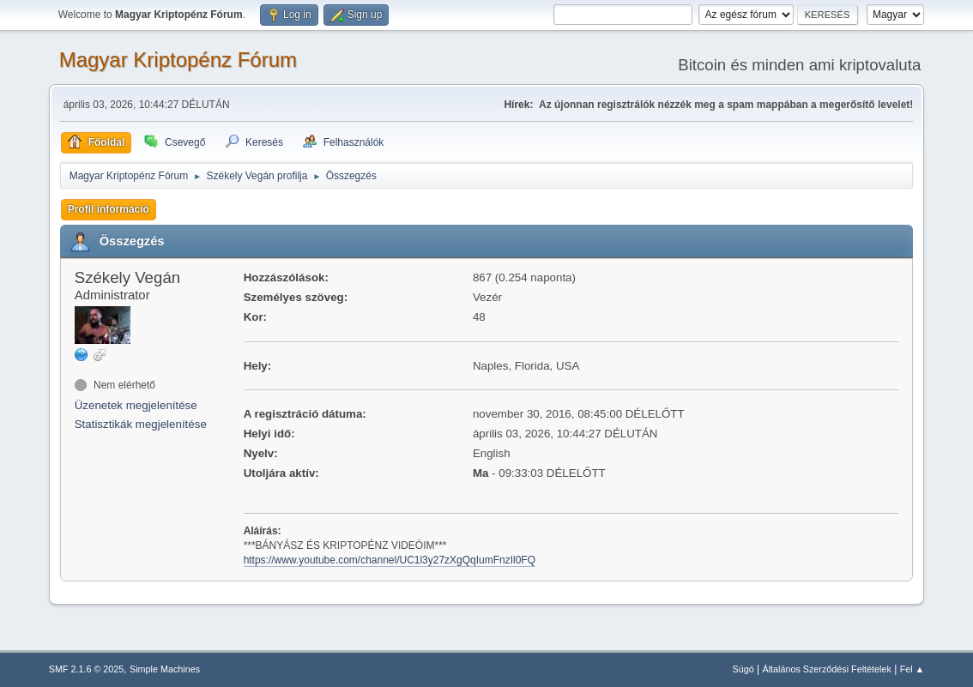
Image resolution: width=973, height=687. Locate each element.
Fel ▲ (912, 669)
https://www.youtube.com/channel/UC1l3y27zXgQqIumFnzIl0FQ (389, 560)
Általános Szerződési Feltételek (826, 669)
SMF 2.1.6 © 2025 (86, 669)
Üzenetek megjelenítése (136, 405)
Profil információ (108, 209)
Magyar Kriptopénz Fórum (178, 59)
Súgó (742, 669)
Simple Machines (165, 669)
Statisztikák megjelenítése (141, 424)
